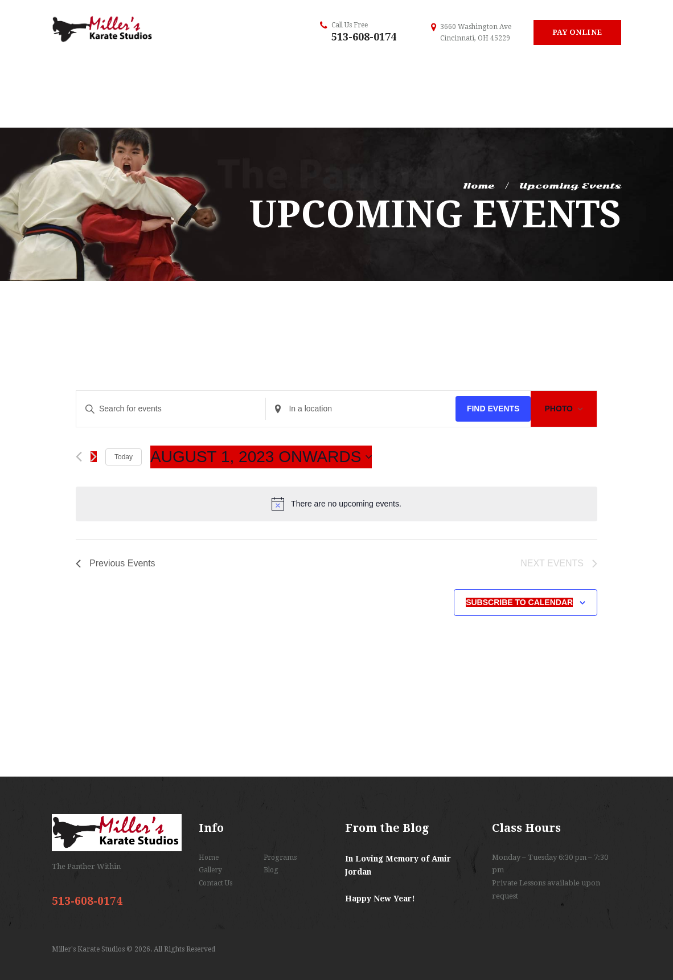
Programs (280, 857)
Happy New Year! (380, 898)
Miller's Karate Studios (89, 949)
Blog (271, 870)
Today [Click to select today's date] (123, 457)
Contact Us (215, 883)
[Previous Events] (79, 456)
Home (478, 186)
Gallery (210, 870)
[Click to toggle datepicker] (261, 457)
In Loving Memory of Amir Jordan (398, 865)
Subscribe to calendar (519, 602)
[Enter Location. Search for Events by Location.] (360, 409)
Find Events (493, 408)
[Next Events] (94, 456)
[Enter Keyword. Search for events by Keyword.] (170, 409)
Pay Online (577, 32)
